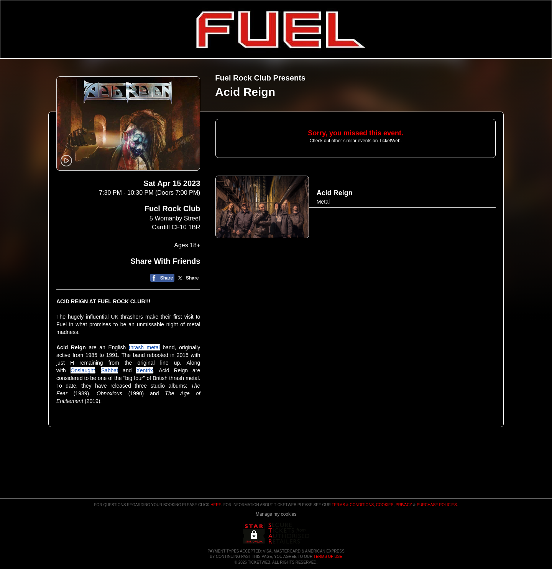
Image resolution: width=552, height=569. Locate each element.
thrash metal (144, 347)
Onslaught (83, 370)
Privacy (404, 505)
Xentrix (144, 370)
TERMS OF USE (328, 556)
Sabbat (109, 370)
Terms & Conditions (353, 505)
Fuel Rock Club (172, 208)
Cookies (385, 505)
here (215, 505)
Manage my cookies (276, 514)
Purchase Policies (437, 505)
